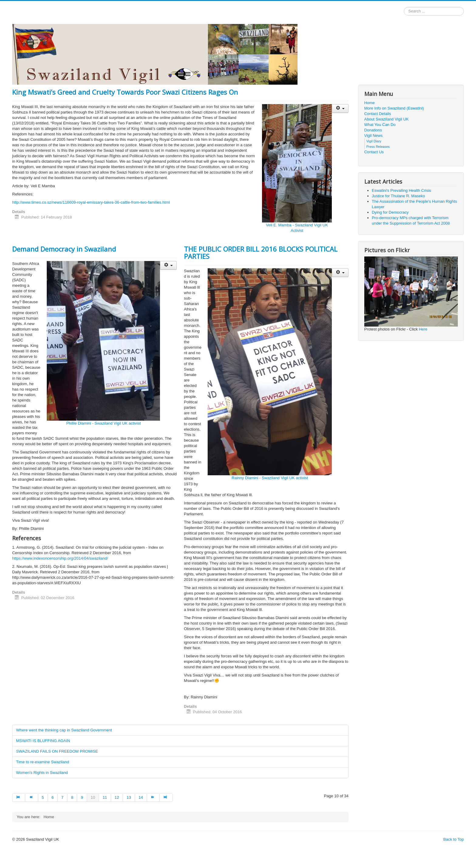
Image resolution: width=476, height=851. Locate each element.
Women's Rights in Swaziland (42, 772)
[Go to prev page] (31, 797)
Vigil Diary (373, 141)
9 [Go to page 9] (82, 797)
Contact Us (374, 152)
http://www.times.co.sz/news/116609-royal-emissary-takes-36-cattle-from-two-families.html (91, 202)
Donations (373, 130)
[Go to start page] (18, 797)
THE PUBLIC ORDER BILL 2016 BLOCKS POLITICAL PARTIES (261, 252)
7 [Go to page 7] (62, 797)
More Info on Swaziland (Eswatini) (394, 108)
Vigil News (373, 135)
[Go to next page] (153, 797)
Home (369, 102)
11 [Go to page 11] (105, 797)
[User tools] (340, 108)
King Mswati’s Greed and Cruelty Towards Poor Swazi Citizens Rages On (125, 92)
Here (423, 329)
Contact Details (377, 113)
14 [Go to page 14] (141, 797)
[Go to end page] (166, 797)
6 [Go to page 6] (53, 797)
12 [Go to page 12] (117, 797)
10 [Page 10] (93, 797)
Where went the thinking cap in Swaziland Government (64, 730)
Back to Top (453, 839)
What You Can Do (380, 124)
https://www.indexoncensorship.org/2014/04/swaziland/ (60, 558)
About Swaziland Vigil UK (386, 119)
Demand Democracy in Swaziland (64, 248)
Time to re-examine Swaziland (42, 762)
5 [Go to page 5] (43, 797)
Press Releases (378, 146)
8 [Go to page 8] (72, 797)
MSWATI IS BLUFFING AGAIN (43, 740)
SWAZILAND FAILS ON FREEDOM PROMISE (57, 751)
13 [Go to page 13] (129, 797)
